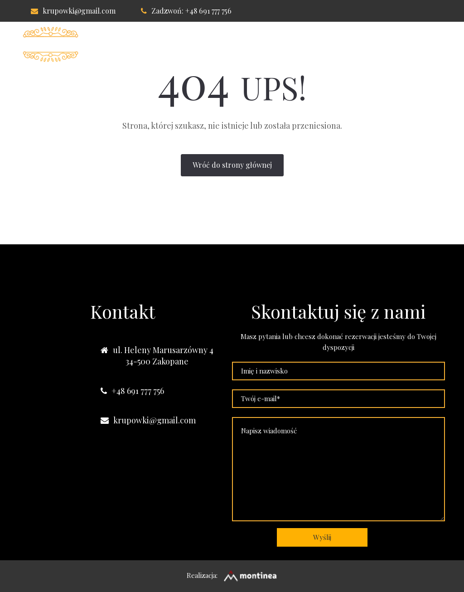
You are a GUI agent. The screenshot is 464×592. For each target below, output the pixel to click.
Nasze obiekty (407, 44)
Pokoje (164, 44)
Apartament (219, 44)
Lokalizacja (285, 44)
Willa (120, 44)
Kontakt (344, 44)
